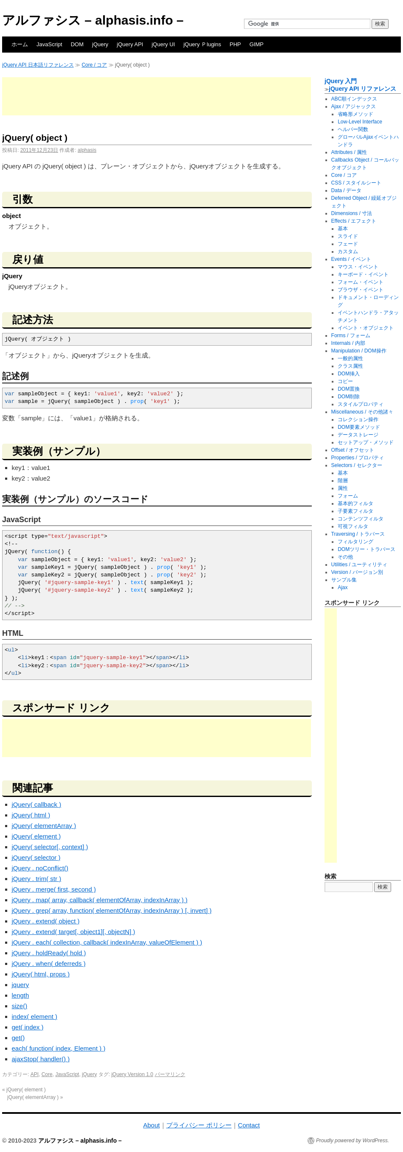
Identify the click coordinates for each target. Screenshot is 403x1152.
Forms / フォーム (350, 335)
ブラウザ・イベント (360, 290)
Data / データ (346, 190)
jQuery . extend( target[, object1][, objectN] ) (73, 931)
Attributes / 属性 (349, 152)
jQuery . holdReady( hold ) (49, 952)
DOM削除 (349, 397)
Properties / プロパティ (357, 458)
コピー (345, 381)
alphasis (87, 150)
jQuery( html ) (31, 815)
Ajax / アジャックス (353, 106)
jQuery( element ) (36, 836)
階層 (343, 481)
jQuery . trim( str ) (37, 878)
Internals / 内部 (348, 343)
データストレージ (358, 435)
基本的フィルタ (355, 503)
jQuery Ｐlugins (202, 44)
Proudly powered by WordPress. (352, 1141)
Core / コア (94, 65)
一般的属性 (350, 358)
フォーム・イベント (360, 282)
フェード (348, 244)
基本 (343, 229)
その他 (345, 557)
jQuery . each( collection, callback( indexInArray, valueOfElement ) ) (107, 942)
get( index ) (28, 1027)
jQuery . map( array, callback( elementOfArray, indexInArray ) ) (100, 899)
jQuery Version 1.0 (132, 1074)
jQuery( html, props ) (41, 974)
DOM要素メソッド (359, 427)
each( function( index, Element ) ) (59, 1048)
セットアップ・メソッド (366, 442)
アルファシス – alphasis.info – (93, 20)
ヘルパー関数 (353, 129)
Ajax (342, 587)
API (35, 1074)
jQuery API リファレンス (362, 88)
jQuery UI (163, 44)
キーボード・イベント (363, 274)
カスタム (348, 251)
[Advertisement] (156, 96)
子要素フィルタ (355, 511)
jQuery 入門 (341, 81)
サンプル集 (344, 580)
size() (20, 1005)
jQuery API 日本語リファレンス (38, 65)
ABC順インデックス (354, 99)
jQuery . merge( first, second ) (54, 889)
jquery (20, 984)
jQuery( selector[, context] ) (50, 846)
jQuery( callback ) (37, 804)
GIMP (256, 44)
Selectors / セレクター (356, 465)
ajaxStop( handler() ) (41, 1059)
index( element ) (35, 1016)
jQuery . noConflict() (40, 868)
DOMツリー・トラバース (366, 549)
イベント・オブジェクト (366, 328)
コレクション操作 (358, 419)
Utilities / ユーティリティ (359, 565)
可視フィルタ (353, 526)
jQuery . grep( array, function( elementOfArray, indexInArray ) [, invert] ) (112, 910)
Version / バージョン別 (357, 572)
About (151, 1125)
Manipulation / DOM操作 (358, 351)
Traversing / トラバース (358, 534)
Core (47, 1074)
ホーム (19, 44)
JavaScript (49, 44)
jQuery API (130, 44)
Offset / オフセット (353, 450)
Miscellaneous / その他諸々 (362, 412)
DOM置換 (349, 389)
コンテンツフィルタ (360, 519)
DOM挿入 (349, 374)
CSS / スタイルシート (356, 183)
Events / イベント (351, 259)
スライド (348, 236)
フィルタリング (355, 542)
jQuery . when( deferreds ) (49, 963)
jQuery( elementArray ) (44, 825)
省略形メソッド (355, 114)
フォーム (348, 496)
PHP (235, 44)
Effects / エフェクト (353, 221)
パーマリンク (170, 1074)
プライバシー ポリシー (199, 1125)
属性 (343, 488)
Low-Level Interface (360, 122)
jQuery (100, 44)
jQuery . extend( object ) (46, 921)
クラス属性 (350, 366)
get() (18, 1037)
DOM (77, 44)
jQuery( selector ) (36, 857)
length (20, 995)
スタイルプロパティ (360, 404)
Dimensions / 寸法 (351, 213)
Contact (249, 1125)
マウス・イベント (358, 267)
